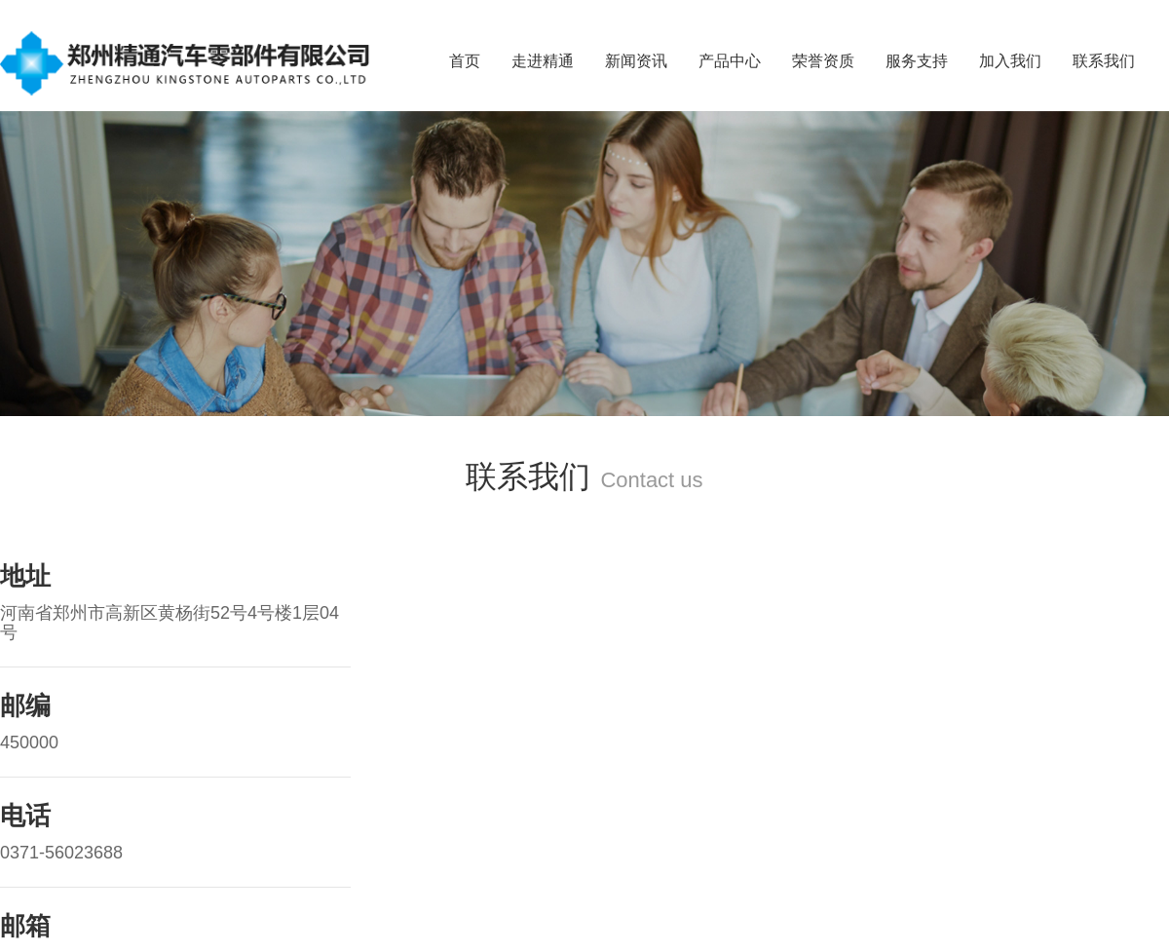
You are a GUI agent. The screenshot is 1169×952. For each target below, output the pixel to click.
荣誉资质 (823, 61)
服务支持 (917, 61)
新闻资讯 (636, 61)
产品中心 (729, 61)
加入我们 (1010, 61)
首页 (464, 61)
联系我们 (1104, 61)
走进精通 (542, 61)
